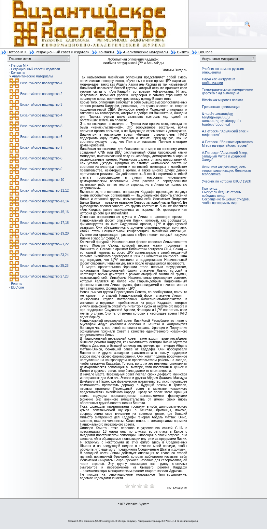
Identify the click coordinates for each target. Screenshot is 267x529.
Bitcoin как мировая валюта (222, 100)
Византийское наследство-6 (41, 137)
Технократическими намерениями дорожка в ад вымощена (227, 91)
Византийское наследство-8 (41, 158)
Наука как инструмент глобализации (218, 81)
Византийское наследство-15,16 (44, 212)
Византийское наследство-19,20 (44, 233)
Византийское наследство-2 (41, 94)
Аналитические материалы (145, 52)
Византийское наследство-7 (41, 147)
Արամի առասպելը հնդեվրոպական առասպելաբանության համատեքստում (221, 119)
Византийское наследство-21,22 (44, 244)
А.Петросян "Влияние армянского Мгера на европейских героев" (227, 143)
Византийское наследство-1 (41, 83)
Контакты (106, 52)
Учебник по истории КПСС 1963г (226, 181)
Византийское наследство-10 (42, 180)
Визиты (183, 52)
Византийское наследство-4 (41, 115)
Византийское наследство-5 (41, 126)
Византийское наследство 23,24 (44, 255)
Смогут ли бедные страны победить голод (221, 193)
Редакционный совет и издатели (62, 52)
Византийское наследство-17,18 (44, 222)
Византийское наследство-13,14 (44, 201)
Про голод (209, 188)
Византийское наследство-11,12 (44, 190)
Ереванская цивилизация (221, 107)
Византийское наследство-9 (41, 169)
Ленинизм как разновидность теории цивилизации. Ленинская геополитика (226, 170)
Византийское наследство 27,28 (44, 276)
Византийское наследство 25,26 (44, 265)
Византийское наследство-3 (41, 104)
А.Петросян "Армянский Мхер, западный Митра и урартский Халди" (224, 156)
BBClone (205, 52)
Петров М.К (16, 52)
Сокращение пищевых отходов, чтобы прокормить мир (225, 201)
